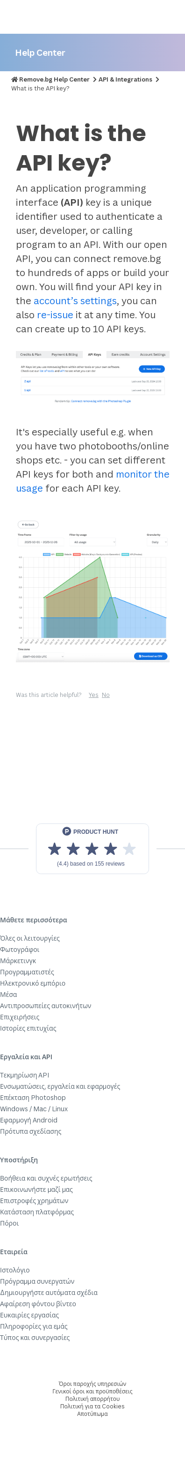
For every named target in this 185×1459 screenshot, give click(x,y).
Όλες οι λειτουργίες (30, 938)
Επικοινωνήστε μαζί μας (36, 1189)
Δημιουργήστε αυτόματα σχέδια (49, 1292)
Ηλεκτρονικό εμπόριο (32, 983)
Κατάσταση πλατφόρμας (37, 1211)
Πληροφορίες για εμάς (34, 1326)
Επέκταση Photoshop (33, 1097)
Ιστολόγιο (15, 1269)
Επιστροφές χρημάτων (34, 1200)
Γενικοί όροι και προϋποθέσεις (92, 1391)
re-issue (55, 314)
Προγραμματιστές (27, 971)
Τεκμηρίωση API (25, 1074)
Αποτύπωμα (92, 1414)
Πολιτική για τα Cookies (92, 1406)
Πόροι (9, 1223)
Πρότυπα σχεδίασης (30, 1131)
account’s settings (75, 300)
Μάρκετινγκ (18, 960)
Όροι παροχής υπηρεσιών (93, 1384)
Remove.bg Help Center (54, 79)
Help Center (40, 52)
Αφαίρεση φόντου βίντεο (38, 1303)
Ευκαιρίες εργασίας (29, 1314)
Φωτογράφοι (19, 949)
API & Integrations (125, 79)
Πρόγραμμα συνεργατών (37, 1281)
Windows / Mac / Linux (34, 1108)
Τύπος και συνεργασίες (35, 1337)
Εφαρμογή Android (28, 1119)
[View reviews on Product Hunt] (92, 848)
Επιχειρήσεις (19, 1016)
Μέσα (8, 994)
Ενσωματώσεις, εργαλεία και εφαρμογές (60, 1086)
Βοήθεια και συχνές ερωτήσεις (46, 1178)
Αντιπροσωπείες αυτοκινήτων (45, 1005)
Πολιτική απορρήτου (92, 1399)
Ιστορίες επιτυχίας (28, 1028)
